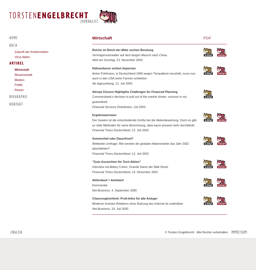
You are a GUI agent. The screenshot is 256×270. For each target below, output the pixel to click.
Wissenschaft (23, 74)
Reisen (19, 90)
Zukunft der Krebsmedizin (31, 51)
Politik (18, 84)
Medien (19, 80)
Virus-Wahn (22, 57)
